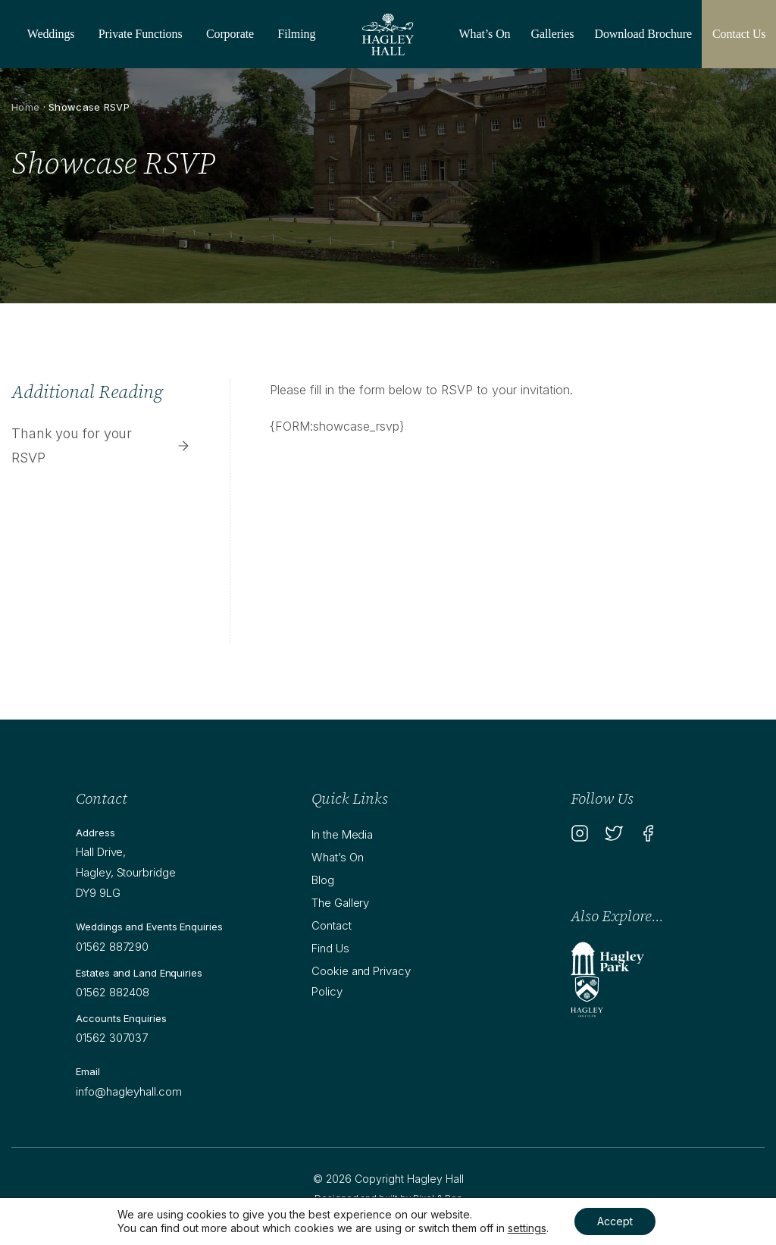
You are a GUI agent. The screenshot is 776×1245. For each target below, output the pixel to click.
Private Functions (141, 33)
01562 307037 (112, 1037)
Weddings (51, 33)
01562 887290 (112, 946)
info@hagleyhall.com (128, 1091)
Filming (296, 33)
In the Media (342, 834)
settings (527, 1227)
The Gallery (340, 902)
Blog (322, 880)
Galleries (552, 33)
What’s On (485, 33)
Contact (331, 925)
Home (25, 107)
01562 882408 (112, 992)
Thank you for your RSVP (100, 445)
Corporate (230, 33)
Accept (615, 1221)
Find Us (330, 948)
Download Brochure (643, 33)
